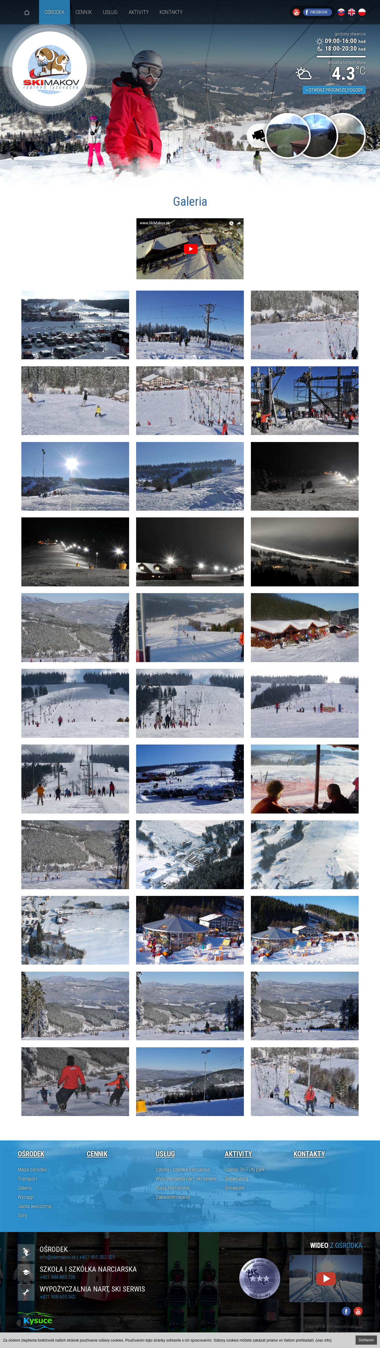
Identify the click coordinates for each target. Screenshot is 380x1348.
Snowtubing (236, 1179)
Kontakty (171, 12)
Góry (22, 1215)
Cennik (83, 12)
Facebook (319, 12)
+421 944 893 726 (57, 1277)
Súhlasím (366, 1340)
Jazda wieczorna (34, 1206)
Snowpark (234, 1188)
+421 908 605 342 (57, 1297)
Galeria (24, 1188)
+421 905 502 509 (97, 1257)
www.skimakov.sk (349, 1326)
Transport (27, 1179)
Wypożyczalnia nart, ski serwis (186, 1179)
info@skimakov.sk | (59, 1257)
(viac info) (323, 1340)
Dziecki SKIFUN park (245, 1169)
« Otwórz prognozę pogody (334, 90)
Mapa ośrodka (32, 1169)
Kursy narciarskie (173, 1188)
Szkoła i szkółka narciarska (183, 1169)
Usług (110, 12)
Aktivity (138, 12)
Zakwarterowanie (173, 1197)
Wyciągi (25, 1197)
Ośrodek (54, 12)
